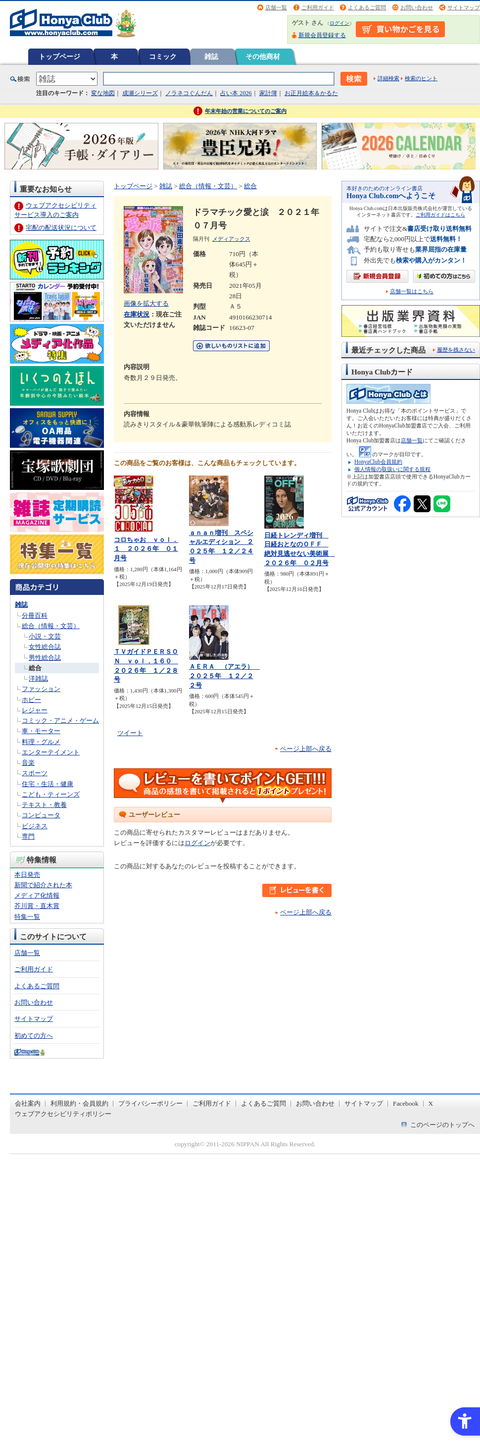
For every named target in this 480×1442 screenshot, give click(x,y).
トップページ (59, 56)
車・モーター (41, 731)
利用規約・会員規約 (79, 1103)
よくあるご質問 (367, 7)
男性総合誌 (45, 657)
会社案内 (28, 1103)
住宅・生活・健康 (47, 784)
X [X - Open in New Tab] (431, 1103)
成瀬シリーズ (140, 93)
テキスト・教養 (44, 804)
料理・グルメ (41, 742)
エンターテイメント (51, 752)
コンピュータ (41, 815)
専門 (28, 836)
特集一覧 (27, 916)
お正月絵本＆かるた (311, 93)
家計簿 (268, 93)
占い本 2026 (235, 93)
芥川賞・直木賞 (36, 905)
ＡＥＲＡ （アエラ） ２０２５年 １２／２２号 (224, 676)
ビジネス (35, 826)
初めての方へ (33, 1035)
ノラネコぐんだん (189, 93)
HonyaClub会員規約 (378, 462)
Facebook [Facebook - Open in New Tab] (406, 1103)
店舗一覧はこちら (411, 291)
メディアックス (231, 239)
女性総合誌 (45, 646)
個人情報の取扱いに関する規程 (392, 469)
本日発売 (27, 874)
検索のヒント (421, 78)
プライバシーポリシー (150, 1103)
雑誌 (211, 56)
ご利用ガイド (317, 7)
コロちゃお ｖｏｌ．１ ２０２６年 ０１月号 (146, 549)
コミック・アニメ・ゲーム (60, 720)
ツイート (130, 733)
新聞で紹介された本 (43, 885)
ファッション (41, 689)
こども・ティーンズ (51, 794)
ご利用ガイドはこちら (440, 214)
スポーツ (35, 773)
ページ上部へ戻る (306, 748)
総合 (35, 668)
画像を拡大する (146, 303)
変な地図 (103, 93)
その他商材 (262, 56)
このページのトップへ (442, 1124)
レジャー (35, 710)
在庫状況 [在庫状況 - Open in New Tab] (136, 314)
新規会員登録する (322, 35)
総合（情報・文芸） (51, 626)
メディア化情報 (36, 895)
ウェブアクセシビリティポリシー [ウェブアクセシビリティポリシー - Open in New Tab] (63, 1114)
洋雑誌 (38, 678)
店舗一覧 (276, 7)
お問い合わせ (416, 7)
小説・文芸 (45, 636)
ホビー (31, 699)
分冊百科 (35, 615)
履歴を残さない (456, 350)
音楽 (28, 762)
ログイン (339, 23)
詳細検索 (388, 78)
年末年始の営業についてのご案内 (246, 111)
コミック (163, 56)
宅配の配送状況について (61, 227)
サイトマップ (463, 7)
